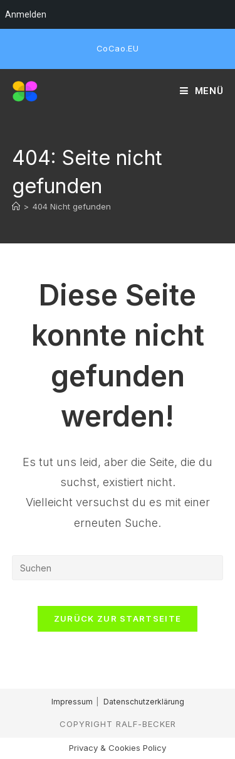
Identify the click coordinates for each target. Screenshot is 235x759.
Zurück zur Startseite (117, 618)
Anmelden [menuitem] (25, 14)
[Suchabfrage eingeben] (118, 567)
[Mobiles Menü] (202, 91)
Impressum (72, 701)
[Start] (16, 206)
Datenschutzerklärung (143, 701)
